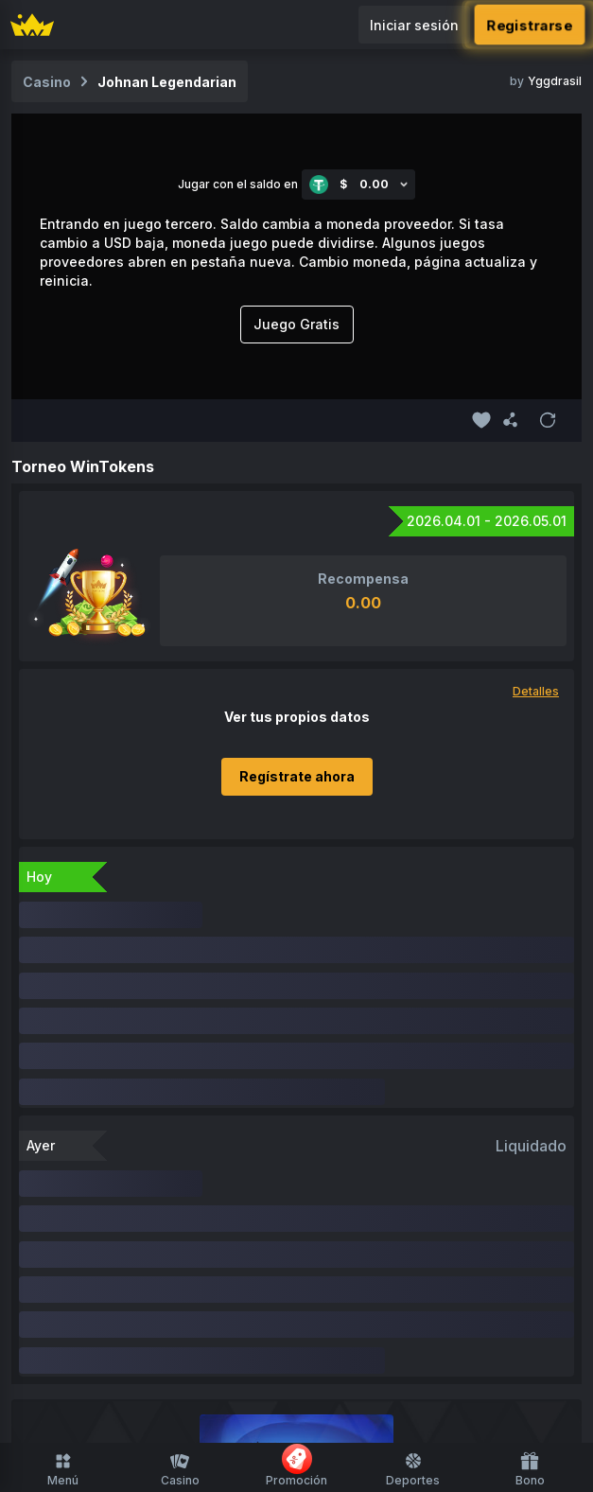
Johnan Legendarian (166, 82)
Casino (180, 1469)
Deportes (413, 1469)
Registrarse (530, 24)
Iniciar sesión (414, 25)
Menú (62, 1469)
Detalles (536, 691)
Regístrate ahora (297, 776)
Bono (530, 1469)
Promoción (296, 1465)
